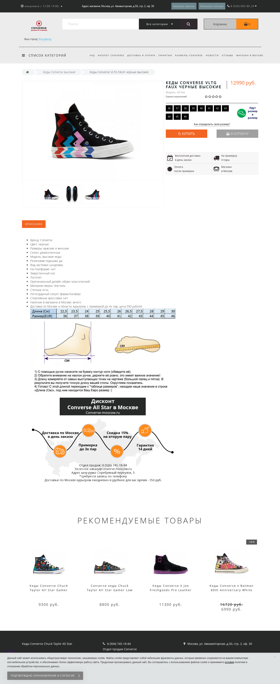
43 (225, 108)
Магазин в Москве (249, 55)
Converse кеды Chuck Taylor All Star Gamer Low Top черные (110, 590)
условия (229, 662)
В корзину (237, 133)
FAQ (87, 55)
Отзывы (227, 55)
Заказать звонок (184, 6)
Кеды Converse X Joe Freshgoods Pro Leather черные (171, 590)
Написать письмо (212, 6)
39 (193, 108)
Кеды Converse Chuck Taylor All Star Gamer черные (49, 590)
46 (185, 116)
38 (185, 108)
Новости (211, 55)
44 (169, 116)
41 (209, 108)
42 (217, 108)
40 (201, 108)
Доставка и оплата (138, 55)
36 (169, 108)
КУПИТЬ (188, 134)
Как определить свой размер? (212, 124)
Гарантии (163, 55)
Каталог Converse (107, 55)
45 (177, 116)
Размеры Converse (187, 55)
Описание (33, 224)
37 (177, 108)
